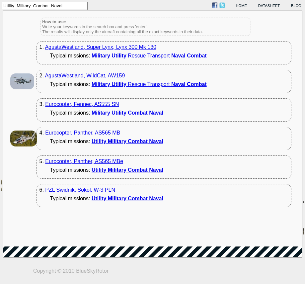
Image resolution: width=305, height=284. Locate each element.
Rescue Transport (149, 55)
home (241, 6)
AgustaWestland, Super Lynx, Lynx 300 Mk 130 (100, 47)
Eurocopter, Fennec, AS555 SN (82, 104)
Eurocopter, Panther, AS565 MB (82, 133)
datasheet (269, 6)
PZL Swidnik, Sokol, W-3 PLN (80, 190)
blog (296, 6)
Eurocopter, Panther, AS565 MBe (84, 161)
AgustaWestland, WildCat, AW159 (85, 75)
